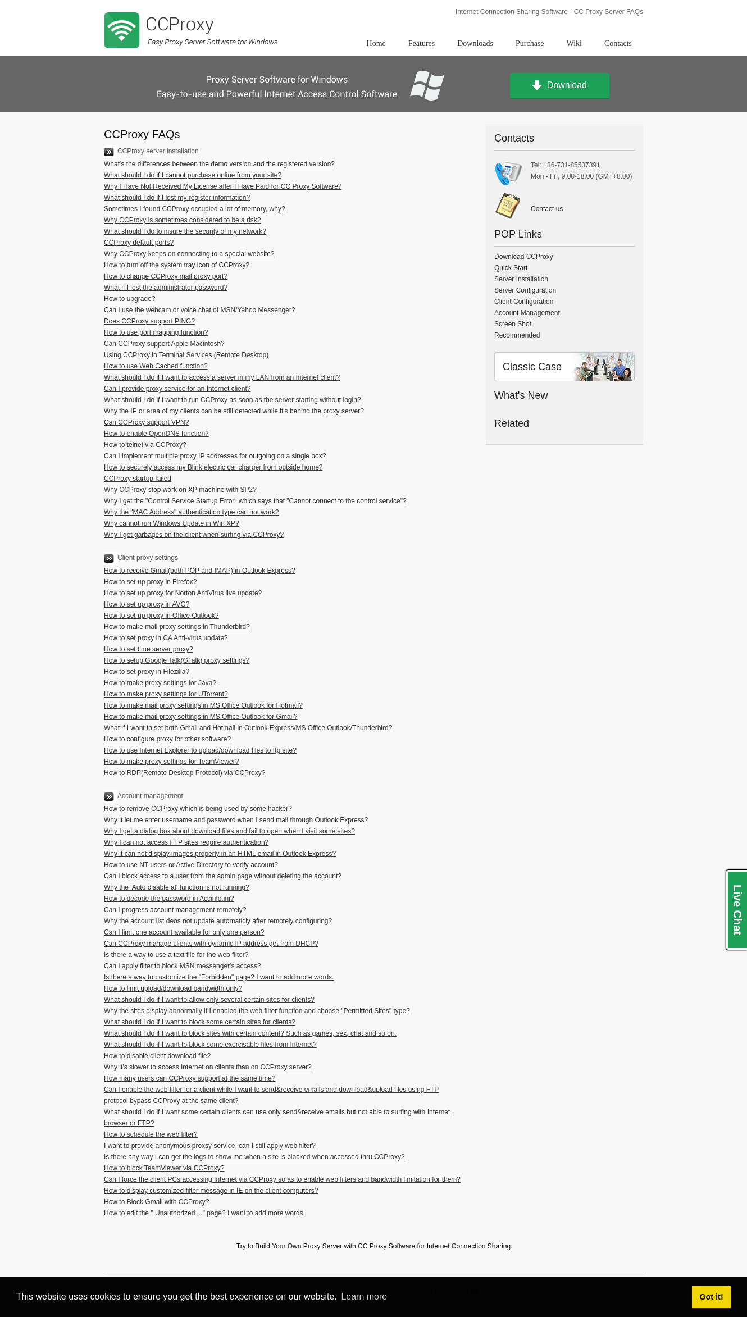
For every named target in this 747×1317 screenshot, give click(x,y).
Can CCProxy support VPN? (146, 422)
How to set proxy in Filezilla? (146, 672)
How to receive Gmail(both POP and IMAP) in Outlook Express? (199, 571)
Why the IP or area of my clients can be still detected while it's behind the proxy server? (234, 411)
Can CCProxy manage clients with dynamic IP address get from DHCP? (211, 943)
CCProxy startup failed (137, 478)
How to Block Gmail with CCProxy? (156, 1202)
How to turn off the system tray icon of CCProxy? (176, 265)
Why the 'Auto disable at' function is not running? (176, 887)
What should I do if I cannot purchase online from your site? (192, 175)
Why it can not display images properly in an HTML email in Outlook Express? (220, 854)
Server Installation (521, 279)
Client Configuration (523, 302)
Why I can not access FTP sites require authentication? (186, 842)
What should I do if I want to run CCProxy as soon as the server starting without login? (232, 400)
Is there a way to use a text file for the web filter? (176, 955)
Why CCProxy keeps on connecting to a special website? (189, 254)
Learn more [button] (364, 1296)
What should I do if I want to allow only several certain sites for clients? (209, 1000)
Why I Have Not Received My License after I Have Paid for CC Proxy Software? (223, 186)
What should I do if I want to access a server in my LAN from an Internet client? (222, 377)
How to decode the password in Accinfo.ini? (169, 899)
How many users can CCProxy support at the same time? (189, 1078)
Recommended (517, 335)
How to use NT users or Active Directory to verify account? (191, 865)
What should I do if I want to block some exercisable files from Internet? (210, 1045)
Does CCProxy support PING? (149, 321)
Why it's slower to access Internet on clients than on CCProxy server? (208, 1067)
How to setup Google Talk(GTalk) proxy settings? (176, 660)
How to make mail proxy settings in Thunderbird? (177, 627)
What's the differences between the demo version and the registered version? (219, 164)
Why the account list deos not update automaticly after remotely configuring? (218, 921)
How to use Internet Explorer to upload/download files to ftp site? (200, 750)
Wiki (574, 43)
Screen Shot (512, 324)
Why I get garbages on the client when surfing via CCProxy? (194, 535)
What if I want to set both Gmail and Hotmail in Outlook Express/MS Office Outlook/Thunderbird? (248, 728)
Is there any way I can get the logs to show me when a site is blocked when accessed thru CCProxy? (254, 1157)
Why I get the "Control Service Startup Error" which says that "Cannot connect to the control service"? (255, 501)
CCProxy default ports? (139, 243)
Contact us (547, 209)
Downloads (475, 43)
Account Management (527, 313)
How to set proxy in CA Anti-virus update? (166, 638)
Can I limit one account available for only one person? (184, 932)
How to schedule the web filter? (151, 1134)
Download (559, 86)
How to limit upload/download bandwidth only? (173, 988)
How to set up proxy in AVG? (147, 604)
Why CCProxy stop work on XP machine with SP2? (180, 490)
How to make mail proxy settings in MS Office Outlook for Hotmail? (203, 705)
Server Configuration (525, 290)
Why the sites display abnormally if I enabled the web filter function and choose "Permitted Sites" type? (257, 1011)
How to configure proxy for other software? (167, 739)
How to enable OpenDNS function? (156, 434)
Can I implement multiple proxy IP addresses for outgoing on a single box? (215, 456)
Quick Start (510, 268)
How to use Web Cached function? (156, 366)
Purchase (530, 43)
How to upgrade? (129, 299)
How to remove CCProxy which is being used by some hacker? (198, 809)
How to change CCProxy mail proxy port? (165, 276)
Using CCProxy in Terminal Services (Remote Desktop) (186, 355)
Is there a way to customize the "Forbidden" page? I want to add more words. (219, 977)
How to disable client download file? (157, 1056)
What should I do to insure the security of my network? (185, 231)
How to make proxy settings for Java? (160, 683)
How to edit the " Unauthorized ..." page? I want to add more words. (204, 1213)
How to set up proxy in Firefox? (150, 582)
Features (421, 43)
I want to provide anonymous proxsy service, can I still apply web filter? (210, 1146)
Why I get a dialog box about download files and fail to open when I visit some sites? (229, 831)
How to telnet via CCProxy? (145, 445)
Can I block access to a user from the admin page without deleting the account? (222, 876)
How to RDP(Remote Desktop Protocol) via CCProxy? (184, 773)
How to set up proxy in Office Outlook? (161, 615)
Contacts (618, 43)
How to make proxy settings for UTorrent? (166, 694)
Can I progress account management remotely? (175, 910)
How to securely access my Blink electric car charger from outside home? (213, 467)
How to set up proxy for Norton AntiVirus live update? (183, 593)
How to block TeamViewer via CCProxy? (164, 1168)
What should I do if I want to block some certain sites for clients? (199, 1022)
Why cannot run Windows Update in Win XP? (171, 523)
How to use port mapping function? (156, 332)
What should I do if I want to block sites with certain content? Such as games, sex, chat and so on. (250, 1033)
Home (376, 43)
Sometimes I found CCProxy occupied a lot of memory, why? (194, 209)
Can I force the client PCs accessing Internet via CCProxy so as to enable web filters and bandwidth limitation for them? (282, 1179)
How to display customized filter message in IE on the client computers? (211, 1191)
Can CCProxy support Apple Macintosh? (164, 344)
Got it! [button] (711, 1296)
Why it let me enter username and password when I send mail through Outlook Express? (236, 820)
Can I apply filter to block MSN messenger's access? (182, 966)
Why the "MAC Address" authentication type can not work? (191, 512)
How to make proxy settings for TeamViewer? (171, 761)
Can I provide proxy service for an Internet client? (177, 389)
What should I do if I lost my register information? (177, 198)
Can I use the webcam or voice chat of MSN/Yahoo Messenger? (199, 310)
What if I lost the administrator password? (165, 287)
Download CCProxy (523, 257)
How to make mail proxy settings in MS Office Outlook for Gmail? (201, 717)
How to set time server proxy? (148, 649)
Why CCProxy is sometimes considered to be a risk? (182, 220)
